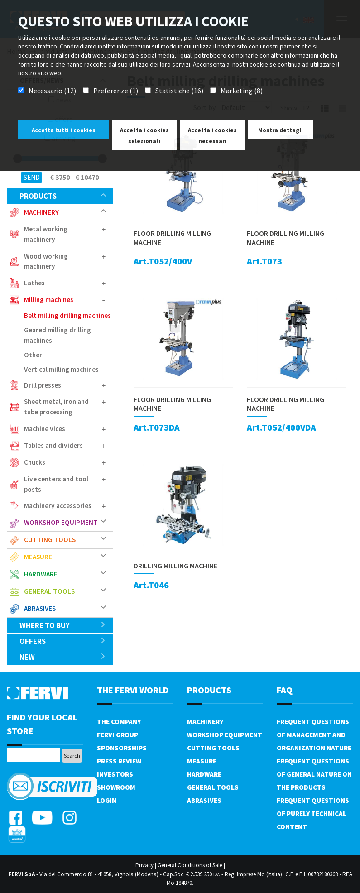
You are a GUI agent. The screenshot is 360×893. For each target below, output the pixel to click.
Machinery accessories (57, 505)
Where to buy (62, 625)
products (62, 196)
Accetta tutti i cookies (64, 130)
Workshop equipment (61, 522)
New (62, 657)
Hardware (41, 574)
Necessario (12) (52, 90)
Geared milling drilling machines (57, 335)
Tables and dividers (53, 445)
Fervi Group (117, 734)
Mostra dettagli (280, 130)
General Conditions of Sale (190, 865)
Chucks (34, 462)
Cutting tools (50, 539)
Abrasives (40, 608)
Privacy (144, 865)
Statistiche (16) (179, 90)
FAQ (285, 690)
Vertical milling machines (61, 369)
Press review (119, 761)
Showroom (116, 787)
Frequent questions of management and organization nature (314, 734)
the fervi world (132, 690)
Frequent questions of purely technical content (313, 813)
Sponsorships (122, 748)
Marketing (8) (242, 90)
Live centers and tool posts (56, 484)
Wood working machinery (46, 261)
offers (62, 641)
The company (119, 721)
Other (33, 354)
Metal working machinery (45, 234)
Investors (115, 774)
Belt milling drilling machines (67, 315)
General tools (49, 591)
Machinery (41, 212)
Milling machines (48, 299)
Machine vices (44, 428)
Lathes (34, 282)
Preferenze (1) (115, 90)
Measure (38, 556)
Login (106, 800)
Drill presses (42, 385)
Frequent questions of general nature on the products (314, 774)
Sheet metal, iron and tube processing (56, 406)
